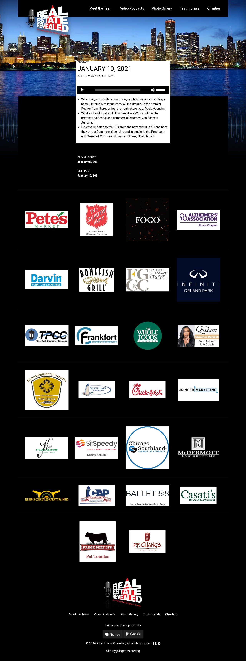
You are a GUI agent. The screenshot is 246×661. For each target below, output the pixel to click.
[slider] (117, 90)
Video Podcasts (132, 8)
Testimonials (189, 8)
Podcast (83, 62)
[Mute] (153, 90)
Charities (214, 8)
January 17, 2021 (123, 173)
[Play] (82, 90)
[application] (123, 90)
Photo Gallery (162, 8)
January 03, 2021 (123, 159)
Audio (80, 76)
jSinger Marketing (128, 651)
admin (111, 76)
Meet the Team (100, 8)
